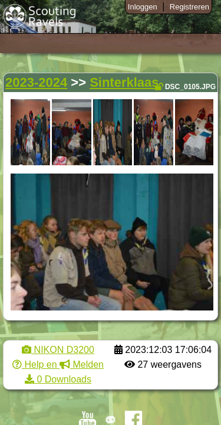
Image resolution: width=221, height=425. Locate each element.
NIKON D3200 (58, 350)
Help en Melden (58, 364)
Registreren (189, 6)
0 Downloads (58, 379)
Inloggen (142, 6)
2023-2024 (36, 82)
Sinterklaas (124, 82)
